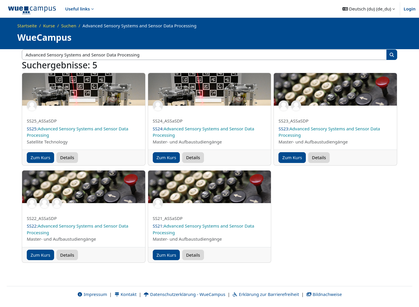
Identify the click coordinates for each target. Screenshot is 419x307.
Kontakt (125, 294)
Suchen (68, 26)
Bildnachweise (324, 294)
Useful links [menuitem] (77, 9)
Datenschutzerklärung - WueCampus (184, 294)
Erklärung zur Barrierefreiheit (265, 294)
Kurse (49, 26)
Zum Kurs (40, 157)
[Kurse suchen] (204, 54)
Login (410, 9)
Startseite (27, 26)
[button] (369, 8)
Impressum (92, 294)
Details (67, 157)
